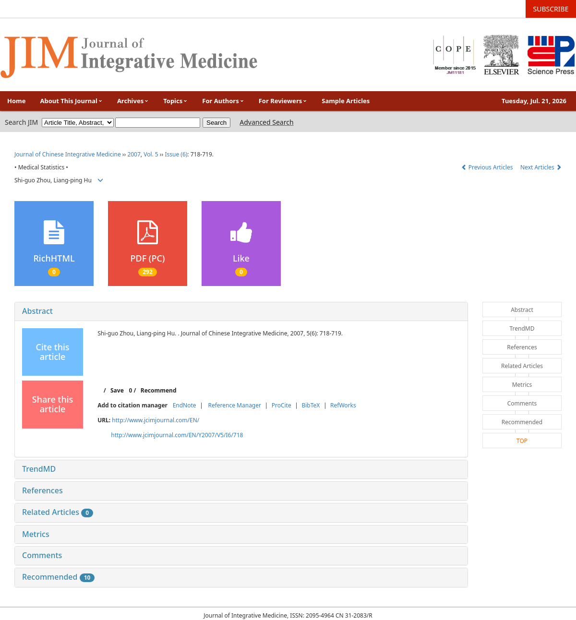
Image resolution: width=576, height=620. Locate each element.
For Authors (223, 100)
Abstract (37, 311)
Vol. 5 (151, 154)
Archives (133, 100)
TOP (522, 441)
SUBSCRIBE (551, 8)
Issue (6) (176, 154)
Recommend (159, 390)
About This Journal (71, 100)
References (42, 490)
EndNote (184, 405)
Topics (175, 100)
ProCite (281, 405)
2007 (133, 154)
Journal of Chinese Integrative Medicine (67, 154)
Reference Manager (234, 405)
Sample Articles (346, 100)
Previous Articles (488, 167)
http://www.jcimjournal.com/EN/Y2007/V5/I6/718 (177, 435)
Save (117, 390)
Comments (42, 555)
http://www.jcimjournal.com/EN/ (155, 420)
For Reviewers (283, 100)
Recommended (58, 577)
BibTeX (310, 405)
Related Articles (57, 512)
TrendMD (39, 469)
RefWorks (343, 405)
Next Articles (541, 167)
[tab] (241, 311)
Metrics (35, 534)
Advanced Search (266, 122)
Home (16, 100)
